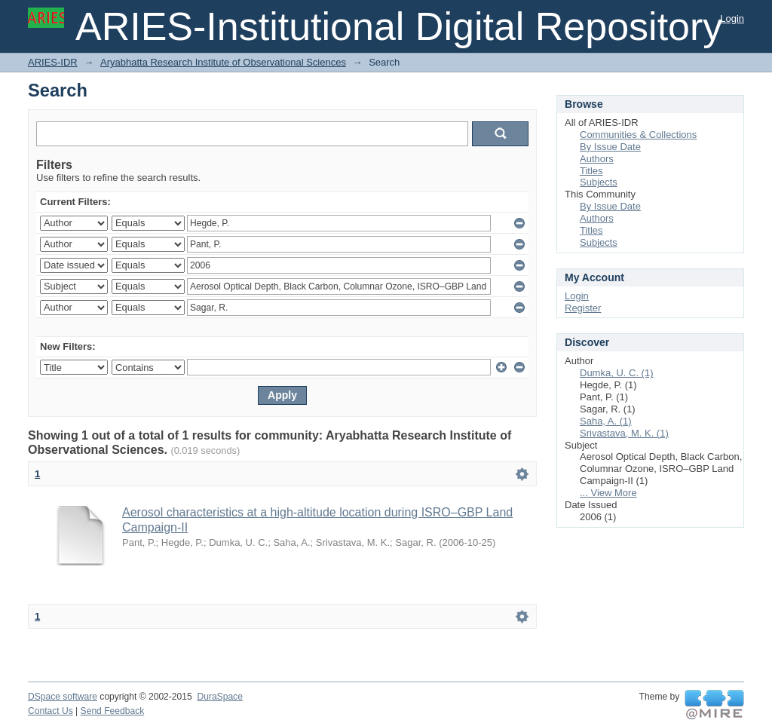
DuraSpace (219, 696)
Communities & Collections (638, 134)
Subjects (598, 182)
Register (583, 308)
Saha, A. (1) (606, 421)
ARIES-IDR (53, 62)
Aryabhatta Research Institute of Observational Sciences (223, 62)
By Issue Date (610, 146)
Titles (591, 170)
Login (732, 18)
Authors (597, 158)
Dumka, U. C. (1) (617, 372)
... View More (608, 492)
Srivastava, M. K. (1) (624, 433)
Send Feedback (113, 711)
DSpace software (62, 696)
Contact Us (50, 711)
